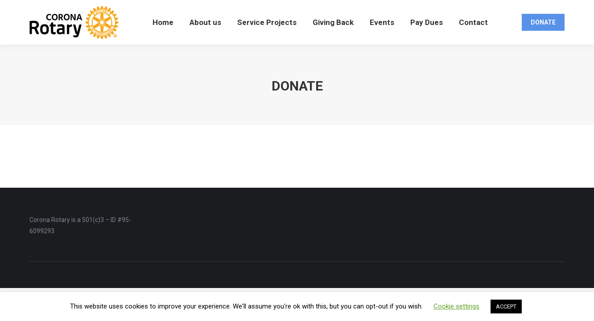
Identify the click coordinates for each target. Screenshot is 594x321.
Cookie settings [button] (456, 306)
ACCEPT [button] (506, 306)
